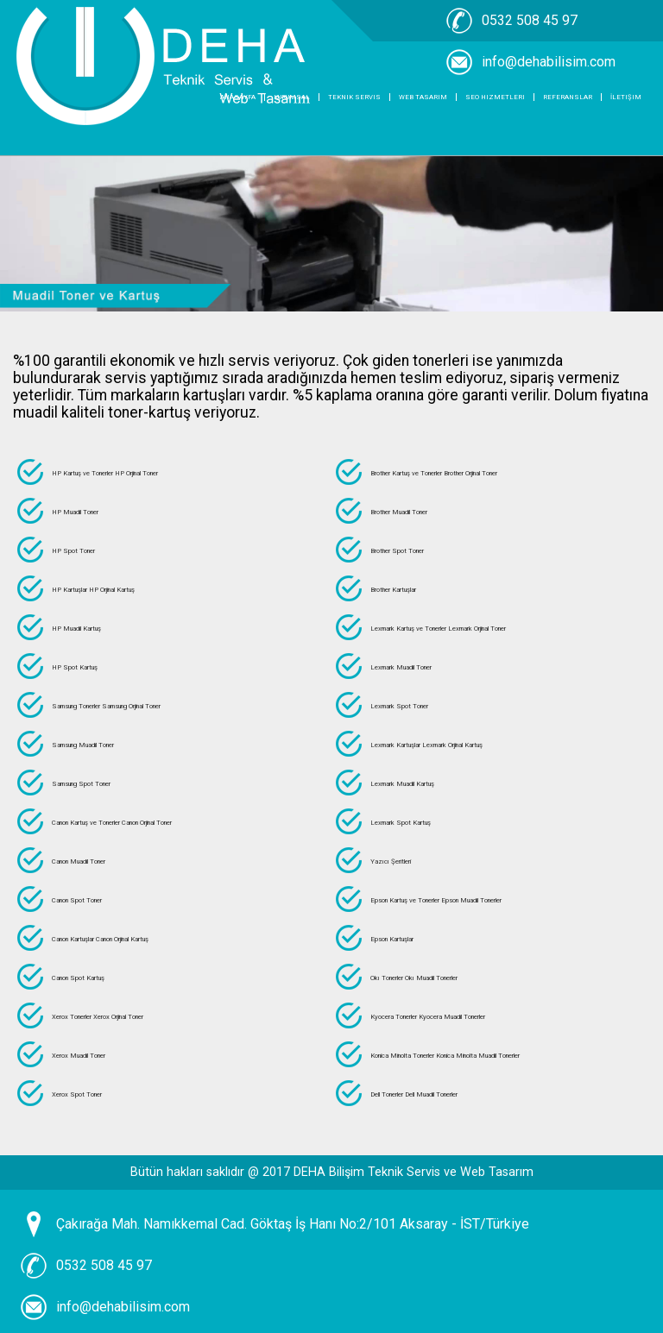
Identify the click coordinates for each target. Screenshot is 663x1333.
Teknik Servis (354, 97)
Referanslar (567, 97)
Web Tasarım (423, 97)
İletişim (625, 97)
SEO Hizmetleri (495, 97)
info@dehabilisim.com (123, 1306)
